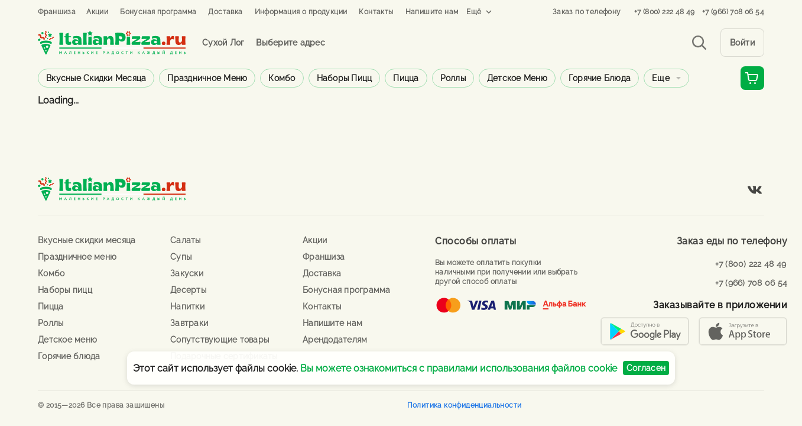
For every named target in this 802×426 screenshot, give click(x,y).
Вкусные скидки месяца (96, 78)
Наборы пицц (344, 78)
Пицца (405, 78)
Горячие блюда (599, 78)
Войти (742, 42)
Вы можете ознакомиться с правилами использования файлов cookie (458, 368)
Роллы (453, 78)
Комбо (282, 78)
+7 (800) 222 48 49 (664, 12)
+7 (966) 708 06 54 (733, 12)
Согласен (646, 368)
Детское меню (517, 78)
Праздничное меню (207, 78)
